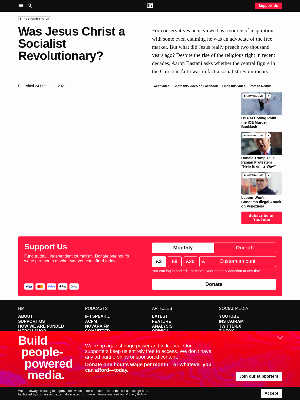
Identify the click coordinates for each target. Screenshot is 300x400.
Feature (161, 321)
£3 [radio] (159, 261)
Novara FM (97, 326)
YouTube (229, 316)
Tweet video (161, 86)
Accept (271, 393)
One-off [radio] (245, 247)
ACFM (91, 321)
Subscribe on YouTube (262, 217)
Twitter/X (230, 326)
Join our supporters (258, 376)
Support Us (268, 6)
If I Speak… (98, 316)
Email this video (234, 86)
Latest (160, 316)
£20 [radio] (190, 261)
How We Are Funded (41, 326)
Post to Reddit (260, 86)
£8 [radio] (174, 261)
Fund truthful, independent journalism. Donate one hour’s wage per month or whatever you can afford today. (76, 258)
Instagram (231, 321)
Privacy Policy (136, 394)
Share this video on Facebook (196, 86)
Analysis (162, 326)
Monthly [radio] (183, 247)
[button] (22, 6)
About (25, 316)
